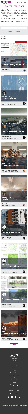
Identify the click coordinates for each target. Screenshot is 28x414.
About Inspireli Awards (14, 375)
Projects (14, 360)
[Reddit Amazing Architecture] (16, 397)
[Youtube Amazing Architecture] (17, 393)
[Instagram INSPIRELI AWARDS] (13, 385)
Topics (14, 368)
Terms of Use (24, 405)
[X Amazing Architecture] (19, 397)
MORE (14, 345)
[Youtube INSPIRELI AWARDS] (17, 385)
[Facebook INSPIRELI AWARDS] (10, 385)
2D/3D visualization (14, 363)
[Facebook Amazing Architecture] (10, 393)
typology (18, 31)
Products (14, 370)
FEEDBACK (14, 358)
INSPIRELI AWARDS (22, 9)
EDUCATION (14, 365)
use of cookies (18, 407)
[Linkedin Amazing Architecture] (12, 397)
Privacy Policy (10, 407)
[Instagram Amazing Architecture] (13, 393)
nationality (9, 31)
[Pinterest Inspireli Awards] (8, 397)
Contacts (14, 377)
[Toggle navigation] (25, 2)
